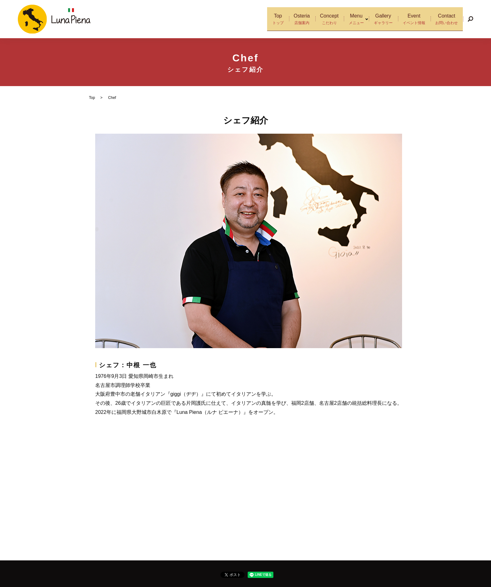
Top (261, 19)
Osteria (288, 19)
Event (410, 19)
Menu (350, 19)
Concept (320, 19)
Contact (445, 19)
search (470, 19)
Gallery (377, 19)
